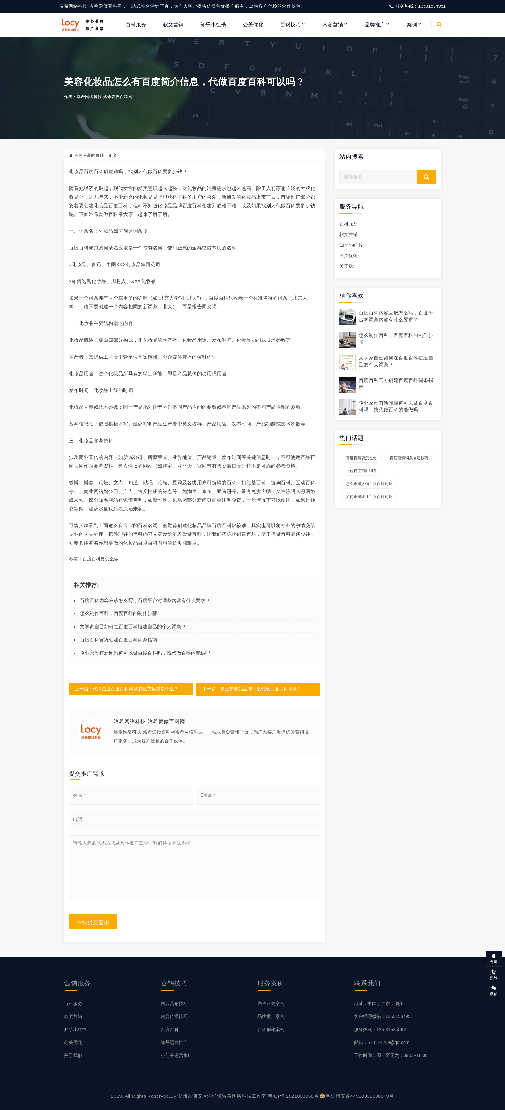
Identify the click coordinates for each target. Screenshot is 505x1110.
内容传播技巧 (174, 1016)
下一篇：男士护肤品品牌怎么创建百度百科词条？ (251, 689)
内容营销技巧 (174, 1003)
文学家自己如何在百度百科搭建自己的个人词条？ (133, 627)
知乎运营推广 (174, 1042)
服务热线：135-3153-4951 (380, 1029)
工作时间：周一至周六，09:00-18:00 (391, 1055)
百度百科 (170, 1029)
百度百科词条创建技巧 (409, 458)
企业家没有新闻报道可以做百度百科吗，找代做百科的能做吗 (145, 653)
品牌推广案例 (270, 1016)
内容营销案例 (270, 1003)
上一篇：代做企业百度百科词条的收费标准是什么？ (126, 689)
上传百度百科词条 (361, 471)
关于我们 (348, 266)
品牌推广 (375, 24)
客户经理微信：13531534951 (383, 1016)
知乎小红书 (213, 24)
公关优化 (253, 24)
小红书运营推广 (176, 1055)
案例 (412, 24)
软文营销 (173, 24)
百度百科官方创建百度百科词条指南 (118, 639)
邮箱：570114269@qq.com (381, 1042)
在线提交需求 (93, 922)
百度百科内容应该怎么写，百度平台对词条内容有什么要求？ (145, 600)
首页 (78, 155)
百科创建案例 (270, 1029)
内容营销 (332, 24)
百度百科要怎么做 (100, 559)
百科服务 (136, 24)
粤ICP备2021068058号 (293, 1095)
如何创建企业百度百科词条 (369, 497)
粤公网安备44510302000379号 (357, 1095)
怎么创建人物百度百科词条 (369, 484)
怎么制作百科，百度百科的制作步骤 (118, 613)
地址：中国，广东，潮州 (379, 1003)
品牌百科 (95, 155)
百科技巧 (290, 24)
